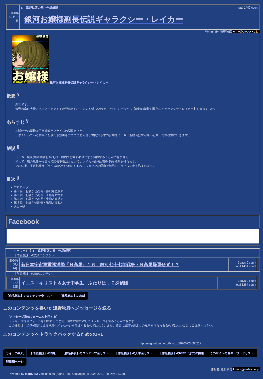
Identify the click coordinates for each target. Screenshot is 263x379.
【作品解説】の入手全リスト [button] (134, 353)
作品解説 (52, 7)
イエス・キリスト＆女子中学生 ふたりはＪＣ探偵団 (74, 282)
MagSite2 (31, 373)
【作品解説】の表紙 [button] (72, 295)
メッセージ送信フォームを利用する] (33, 316)
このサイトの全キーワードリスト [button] (232, 353)
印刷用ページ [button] (15, 361)
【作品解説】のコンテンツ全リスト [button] (29, 295)
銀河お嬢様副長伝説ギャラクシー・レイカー (103, 19)
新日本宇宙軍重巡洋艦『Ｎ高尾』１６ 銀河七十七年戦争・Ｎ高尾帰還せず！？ (100, 264)
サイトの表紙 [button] (15, 353)
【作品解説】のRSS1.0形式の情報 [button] (181, 353)
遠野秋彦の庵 (34, 7)
